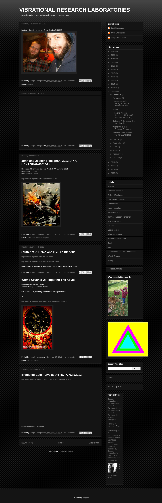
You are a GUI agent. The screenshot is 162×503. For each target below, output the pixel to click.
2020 (113, 62)
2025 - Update (115, 386)
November (117, 98)
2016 (113, 77)
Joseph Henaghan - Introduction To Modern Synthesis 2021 (114, 403)
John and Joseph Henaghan (38, 238)
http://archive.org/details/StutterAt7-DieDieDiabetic (40, 261)
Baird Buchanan (117, 28)
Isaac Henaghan (114, 208)
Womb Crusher (33, 361)
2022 (113, 55)
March (116, 150)
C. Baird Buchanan (116, 195)
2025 (113, 51)
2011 (113, 162)
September (117, 143)
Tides (110, 247)
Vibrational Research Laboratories (122, 252)
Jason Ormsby (114, 212)
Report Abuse (115, 269)
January (116, 158)
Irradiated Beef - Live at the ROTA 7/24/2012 (51, 374)
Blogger (85, 498)
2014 (113, 84)
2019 (113, 66)
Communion (113, 204)
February (117, 154)
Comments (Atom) (66, 451)
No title (115, 109)
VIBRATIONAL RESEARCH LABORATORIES (74, 10)
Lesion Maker (113, 230)
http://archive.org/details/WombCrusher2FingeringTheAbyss (44, 301)
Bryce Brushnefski (118, 33)
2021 (113, 59)
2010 (113, 166)
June (115, 147)
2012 (113, 91)
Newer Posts (27, 443)
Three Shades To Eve (117, 239)
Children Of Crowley (116, 199)
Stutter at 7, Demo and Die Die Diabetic (48, 252)
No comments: (69, 81)
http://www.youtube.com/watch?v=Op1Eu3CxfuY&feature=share (45, 379)
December (117, 94)
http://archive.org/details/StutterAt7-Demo (37, 257)
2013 (113, 88)
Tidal (110, 243)
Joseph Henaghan (118, 38)
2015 (113, 80)
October (116, 139)
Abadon (111, 186)
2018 (113, 69)
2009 (113, 169)
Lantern (30, 84)
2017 (113, 73)
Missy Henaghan (115, 234)
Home (61, 443)
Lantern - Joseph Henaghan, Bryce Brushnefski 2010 (121, 103)
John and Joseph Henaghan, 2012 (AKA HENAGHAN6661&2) (49, 162)
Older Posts (94, 443)
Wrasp (110, 260)
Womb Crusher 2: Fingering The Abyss (48, 279)
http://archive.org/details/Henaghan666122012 (39, 179)
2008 (113, 173)
